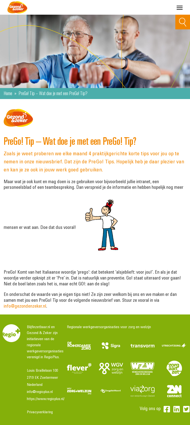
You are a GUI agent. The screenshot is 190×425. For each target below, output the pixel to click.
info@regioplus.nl (40, 392)
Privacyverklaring (40, 412)
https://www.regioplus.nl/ (45, 399)
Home (8, 92)
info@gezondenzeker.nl (25, 306)
